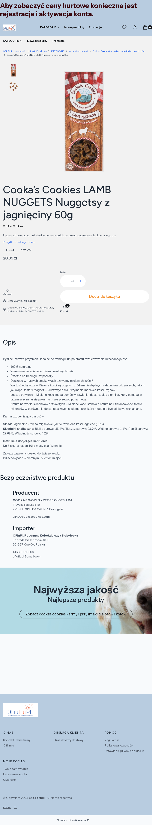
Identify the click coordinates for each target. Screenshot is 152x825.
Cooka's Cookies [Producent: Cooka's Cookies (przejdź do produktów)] (13, 226)
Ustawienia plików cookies (123, 751)
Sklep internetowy (72, 820)
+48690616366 (23, 552)
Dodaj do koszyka (104, 296)
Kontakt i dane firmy (16, 740)
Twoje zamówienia (15, 769)
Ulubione (9, 779)
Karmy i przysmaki (78, 51)
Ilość (63, 272)
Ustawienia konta (15, 774)
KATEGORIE (57, 51)
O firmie (8, 745)
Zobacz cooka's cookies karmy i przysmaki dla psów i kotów (76, 614)
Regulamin (111, 740)
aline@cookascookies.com (31, 516)
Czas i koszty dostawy (68, 740)
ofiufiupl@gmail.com (26, 556)
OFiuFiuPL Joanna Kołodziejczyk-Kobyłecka (25, 51)
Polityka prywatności (118, 745)
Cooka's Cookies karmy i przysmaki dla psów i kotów (118, 51)
